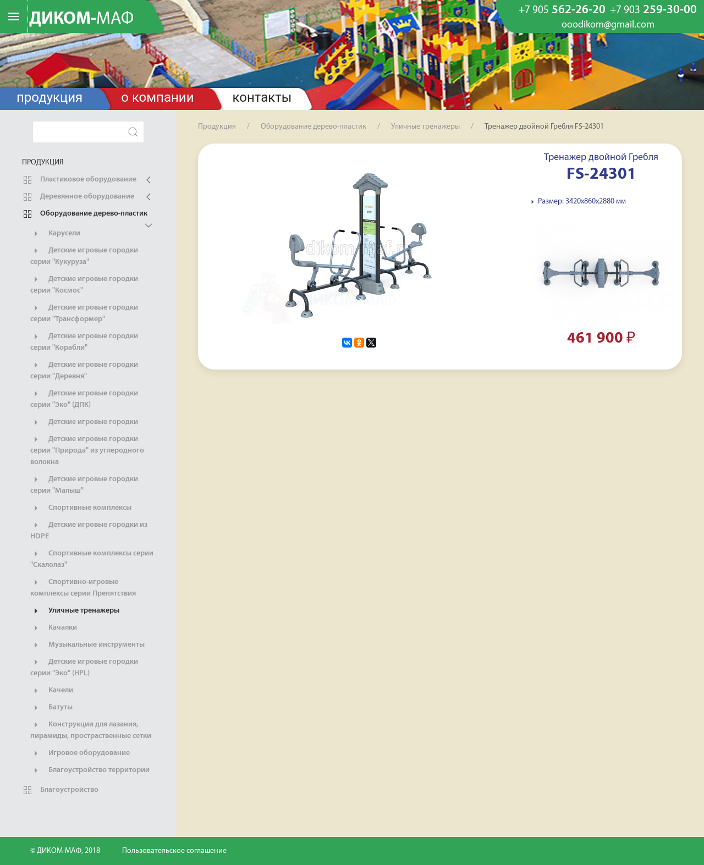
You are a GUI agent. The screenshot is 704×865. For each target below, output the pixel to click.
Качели (51, 690)
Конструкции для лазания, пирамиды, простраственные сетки (90, 729)
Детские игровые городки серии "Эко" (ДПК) (84, 398)
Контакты (262, 97)
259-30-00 (653, 10)
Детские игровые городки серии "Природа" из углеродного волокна (87, 450)
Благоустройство (60, 790)
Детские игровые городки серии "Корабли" (84, 341)
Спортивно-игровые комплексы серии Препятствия (83, 587)
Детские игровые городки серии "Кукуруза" (84, 255)
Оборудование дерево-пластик (84, 213)
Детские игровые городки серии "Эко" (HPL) (84, 667)
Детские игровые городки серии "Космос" (84, 284)
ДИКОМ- (81, 19)
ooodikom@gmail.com (608, 25)
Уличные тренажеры (74, 610)
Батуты (51, 707)
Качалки (53, 627)
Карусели (55, 233)
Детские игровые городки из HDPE (88, 530)
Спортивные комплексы (80, 508)
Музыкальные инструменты (87, 645)
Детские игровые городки (84, 422)
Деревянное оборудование (78, 196)
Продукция (49, 97)
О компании (157, 97)
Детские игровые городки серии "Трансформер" (84, 312)
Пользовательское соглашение (174, 851)
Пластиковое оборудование (79, 179)
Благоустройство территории (90, 770)
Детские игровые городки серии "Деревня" (84, 370)
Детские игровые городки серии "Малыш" (84, 484)
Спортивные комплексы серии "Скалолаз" (91, 558)
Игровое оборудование (80, 753)
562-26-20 (562, 10)
